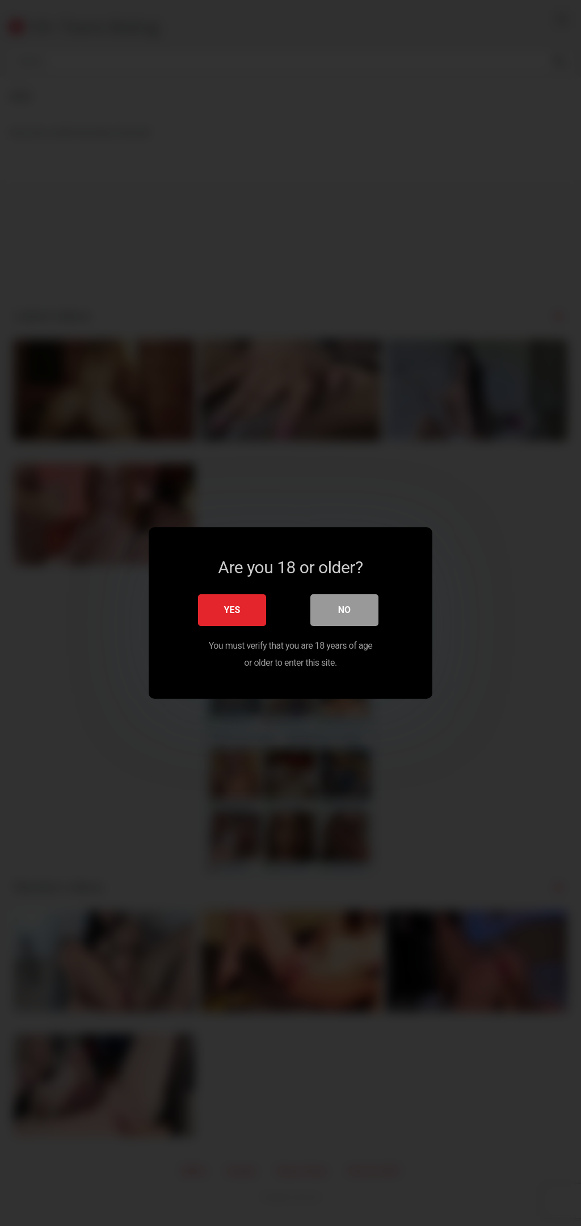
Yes (232, 609)
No (344, 609)
